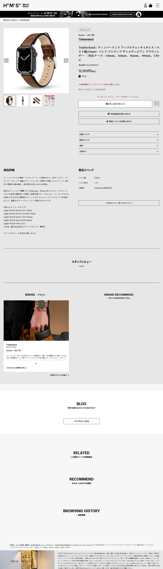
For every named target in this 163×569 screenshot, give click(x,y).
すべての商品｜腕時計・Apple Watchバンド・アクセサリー (35, 545)
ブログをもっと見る (81, 421)
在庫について (118, 134)
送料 (118, 145)
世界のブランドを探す (59, 375)
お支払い (118, 151)
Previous (6, 60)
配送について (118, 140)
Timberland (86, 39)
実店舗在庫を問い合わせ (119, 114)
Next (66, 60)
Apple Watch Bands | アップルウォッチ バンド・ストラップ (74, 545)
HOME (12, 545)
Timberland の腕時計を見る (16, 368)
